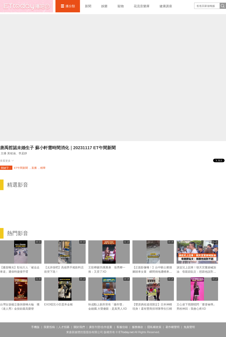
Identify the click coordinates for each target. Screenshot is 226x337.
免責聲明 (189, 327)
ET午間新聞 (21, 167)
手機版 (35, 327)
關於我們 (79, 327)
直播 (34, 167)
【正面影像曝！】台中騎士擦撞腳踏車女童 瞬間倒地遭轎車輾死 (152, 271)
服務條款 (137, 327)
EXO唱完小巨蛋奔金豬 (58, 304)
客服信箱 (122, 327)
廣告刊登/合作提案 (100, 327)
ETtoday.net (126, 332)
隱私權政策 (154, 327)
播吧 (26, 6)
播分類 (70, 6)
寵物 (120, 6)
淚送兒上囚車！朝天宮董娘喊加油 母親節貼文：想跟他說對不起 (196, 271)
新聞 (88, 6)
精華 (43, 167)
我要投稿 (49, 327)
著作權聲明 (172, 327)
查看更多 (7, 160)
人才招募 (64, 327)
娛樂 (104, 6)
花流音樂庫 (142, 6)
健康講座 (165, 6)
